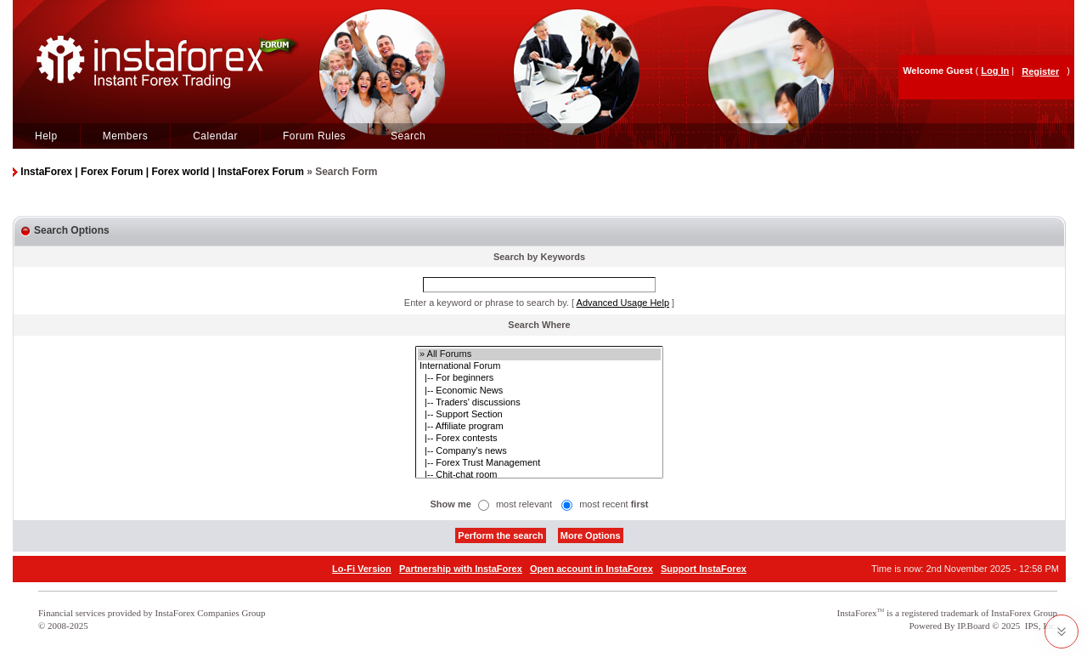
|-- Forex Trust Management (539, 463)
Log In (995, 70)
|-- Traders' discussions (539, 403)
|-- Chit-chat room (539, 475)
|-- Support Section (539, 415)
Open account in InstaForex (591, 569)
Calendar (215, 136)
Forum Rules (314, 136)
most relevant (524, 504)
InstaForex (857, 613)
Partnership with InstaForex (460, 569)
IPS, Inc (1040, 625)
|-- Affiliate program (539, 427)
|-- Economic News (539, 391)
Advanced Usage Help (623, 302)
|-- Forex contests (539, 439)
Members (126, 136)
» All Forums (539, 354)
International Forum (539, 366)
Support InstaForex (703, 569)
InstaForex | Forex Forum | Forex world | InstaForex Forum (161, 172)
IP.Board (973, 625)
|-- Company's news (539, 451)
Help (46, 136)
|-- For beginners (539, 378)
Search (408, 136)
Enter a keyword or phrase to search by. (486, 302)
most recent (613, 504)
